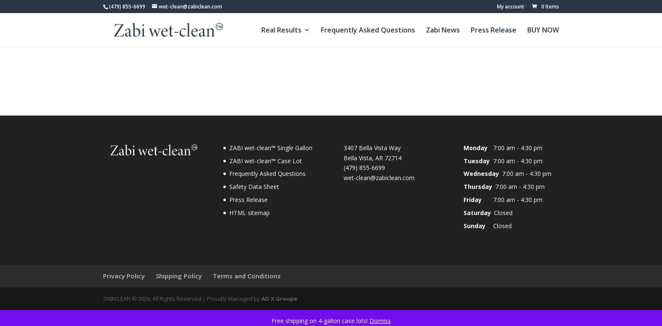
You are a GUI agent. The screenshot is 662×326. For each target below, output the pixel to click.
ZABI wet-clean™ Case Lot (265, 161)
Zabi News (443, 31)
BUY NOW (543, 31)
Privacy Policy (124, 276)
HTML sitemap (249, 213)
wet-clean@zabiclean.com (379, 178)
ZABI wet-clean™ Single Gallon (270, 148)
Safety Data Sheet (254, 187)
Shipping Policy (179, 276)
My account (510, 7)
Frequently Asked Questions (368, 31)
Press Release (493, 31)
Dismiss (380, 321)
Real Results (281, 31)
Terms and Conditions (247, 276)
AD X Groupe (279, 298)
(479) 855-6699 (127, 6)
